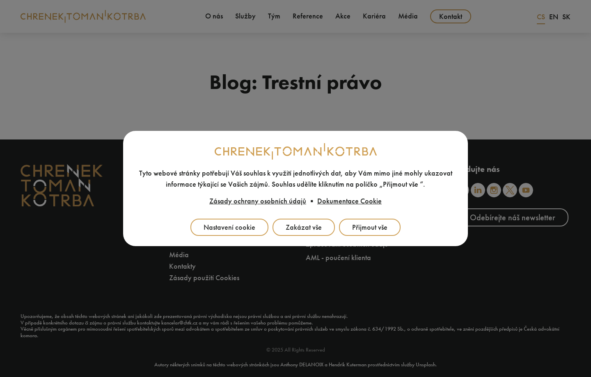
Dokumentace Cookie (349, 201)
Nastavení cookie (229, 227)
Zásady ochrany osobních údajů (257, 201)
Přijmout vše (369, 227)
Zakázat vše (304, 227)
